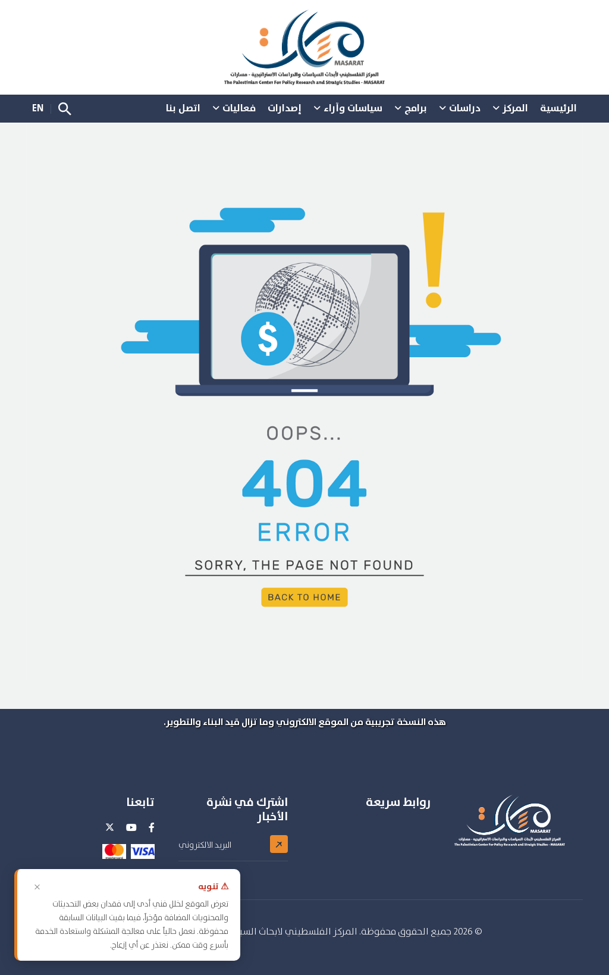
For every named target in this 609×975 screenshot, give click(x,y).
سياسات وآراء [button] (353, 107)
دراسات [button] (465, 107)
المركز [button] (515, 107)
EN (37, 107)
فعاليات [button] (239, 107)
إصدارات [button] (285, 107)
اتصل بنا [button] (183, 107)
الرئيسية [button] (558, 107)
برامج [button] (415, 107)
